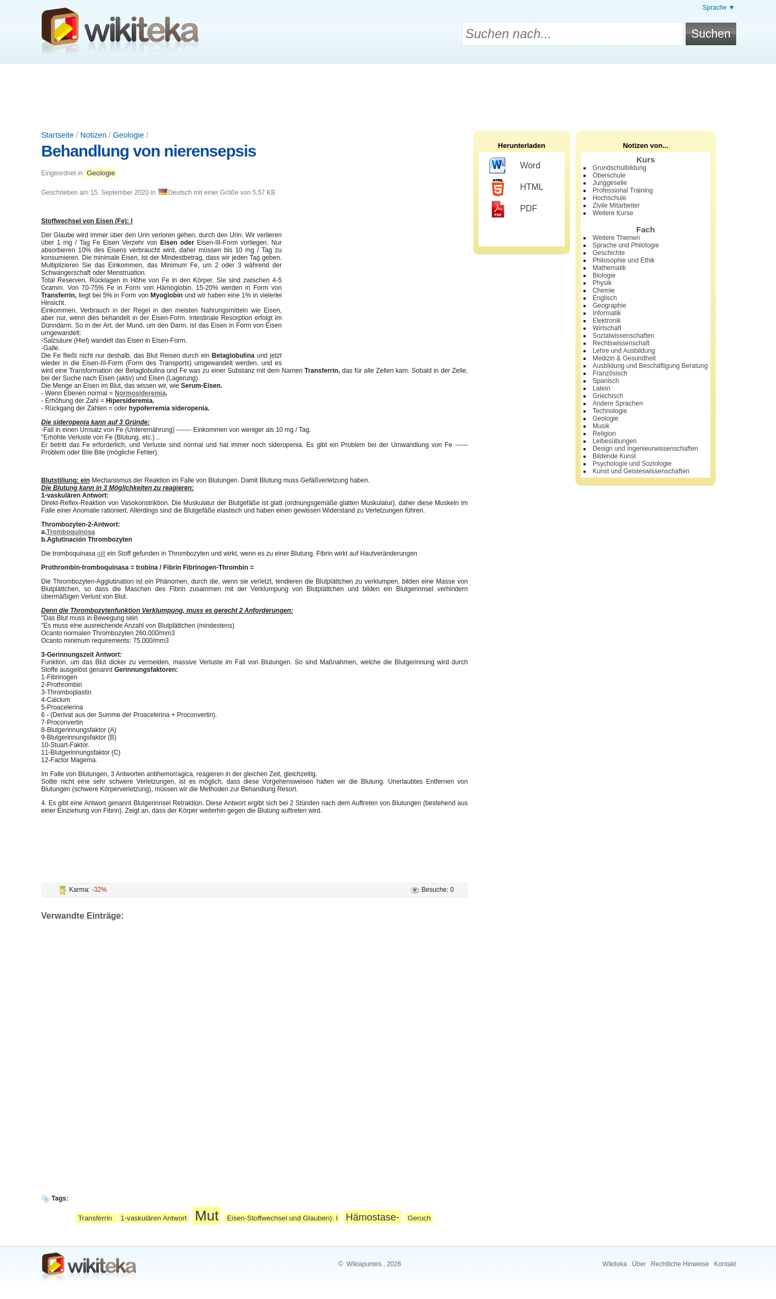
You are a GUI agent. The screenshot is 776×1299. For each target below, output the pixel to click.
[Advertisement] (388, 93)
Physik (602, 283)
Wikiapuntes (363, 1264)
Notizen (93, 135)
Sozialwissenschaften (623, 335)
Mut (207, 1216)
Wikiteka (614, 1264)
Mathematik (609, 268)
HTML (516, 187)
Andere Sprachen (618, 403)
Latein (601, 388)
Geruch (419, 1218)
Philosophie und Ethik (623, 260)
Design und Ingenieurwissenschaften (645, 448)
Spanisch (606, 381)
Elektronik (607, 320)
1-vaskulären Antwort (153, 1218)
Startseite (57, 135)
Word (514, 166)
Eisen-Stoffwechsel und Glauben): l (282, 1218)
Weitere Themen (616, 238)
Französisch (610, 373)
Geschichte (609, 253)
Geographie (610, 305)
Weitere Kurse (613, 213)
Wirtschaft (607, 328)
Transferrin (96, 1218)
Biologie (604, 275)
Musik (601, 426)
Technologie (610, 411)
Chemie (604, 290)
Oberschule (609, 175)
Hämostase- (373, 1217)
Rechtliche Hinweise (680, 1264)
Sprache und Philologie (626, 245)
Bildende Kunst (614, 456)
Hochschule (610, 198)
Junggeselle (610, 183)
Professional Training (623, 190)
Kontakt (725, 1264)
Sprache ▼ (719, 7)
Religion (604, 433)
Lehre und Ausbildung (624, 350)
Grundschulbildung (619, 168)
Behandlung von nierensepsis (149, 151)
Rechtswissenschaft (621, 343)
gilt (101, 553)
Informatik (607, 313)
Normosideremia (140, 393)
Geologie (128, 135)
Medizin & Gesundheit (624, 358)
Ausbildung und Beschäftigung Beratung (650, 366)
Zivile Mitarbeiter (616, 205)
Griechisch (608, 396)
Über (639, 1264)
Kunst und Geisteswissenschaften (641, 471)
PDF (513, 209)
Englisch (605, 298)
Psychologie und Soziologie (632, 463)
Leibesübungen (615, 441)
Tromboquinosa (71, 532)
